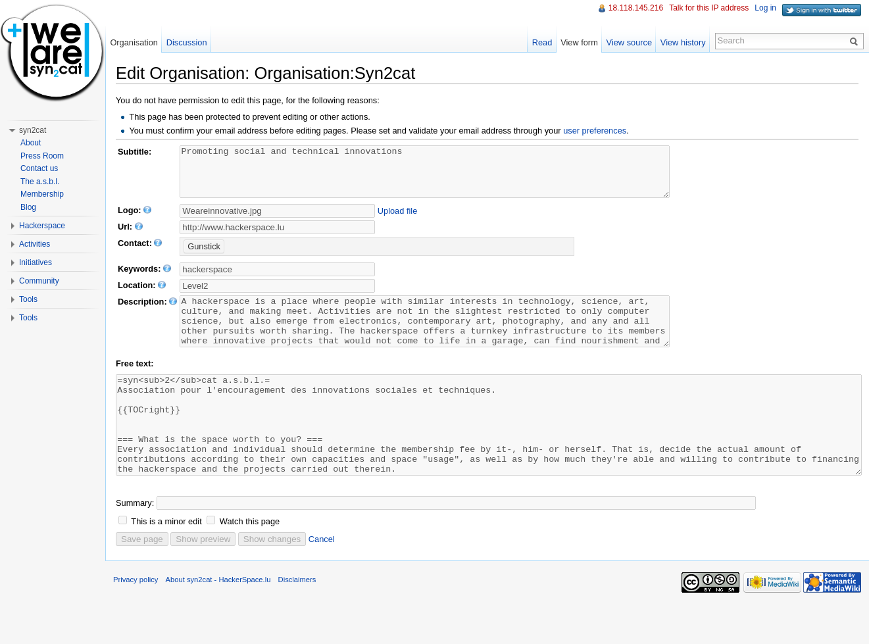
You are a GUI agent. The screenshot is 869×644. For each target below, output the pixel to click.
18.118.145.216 (635, 7)
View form (579, 42)
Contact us (39, 168)
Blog (28, 207)
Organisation (134, 42)
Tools (28, 299)
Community (39, 280)
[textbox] (277, 296)
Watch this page (250, 561)
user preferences (594, 131)
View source (629, 42)
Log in (765, 7)
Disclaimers (297, 619)
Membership (42, 194)
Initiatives (35, 262)
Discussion (186, 42)
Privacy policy (135, 619)
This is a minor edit (166, 561)
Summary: (135, 542)
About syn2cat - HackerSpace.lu (218, 619)
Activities (34, 244)
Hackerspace (42, 225)
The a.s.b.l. (39, 181)
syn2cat (32, 130)
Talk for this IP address (709, 7)
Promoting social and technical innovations (454, 176)
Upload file (397, 221)
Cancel (322, 578)
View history (683, 42)
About (30, 142)
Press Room (42, 156)
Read (542, 42)
